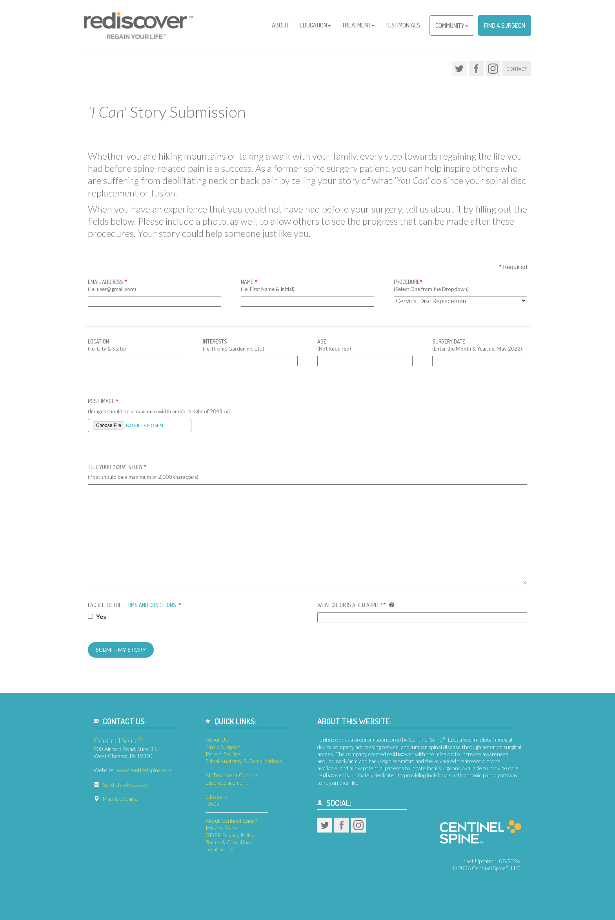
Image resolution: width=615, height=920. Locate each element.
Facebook (476, 68)
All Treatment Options (232, 775)
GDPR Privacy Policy (230, 835)
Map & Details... (121, 798)
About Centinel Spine (232, 820)
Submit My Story (121, 649)
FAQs (212, 803)
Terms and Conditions (149, 605)
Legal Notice (220, 849)
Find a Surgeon (504, 25)
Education (315, 25)
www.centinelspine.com (144, 770)
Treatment (358, 25)
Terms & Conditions (229, 842)
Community (451, 25)
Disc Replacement (226, 782)
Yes (97, 616)
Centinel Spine (118, 740)
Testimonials (403, 25)
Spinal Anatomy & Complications (244, 761)
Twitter (459, 68)
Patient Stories (223, 754)
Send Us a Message (125, 784)
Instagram (493, 68)
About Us (217, 739)
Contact (516, 68)
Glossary (216, 796)
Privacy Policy (222, 828)
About (280, 25)
